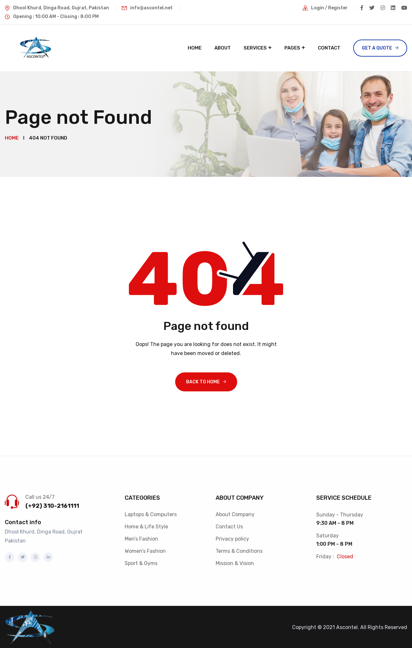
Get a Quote (377, 48)
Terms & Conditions (239, 550)
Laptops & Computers (151, 513)
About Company (235, 513)
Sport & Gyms (141, 562)
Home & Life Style (146, 525)
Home (195, 48)
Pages (292, 48)
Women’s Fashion (145, 550)
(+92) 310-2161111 (52, 504)
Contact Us (229, 525)
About (222, 48)
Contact (329, 48)
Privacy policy (232, 537)
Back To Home (203, 380)
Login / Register (327, 8)
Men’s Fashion (141, 537)
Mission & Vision (235, 562)
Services (255, 48)
